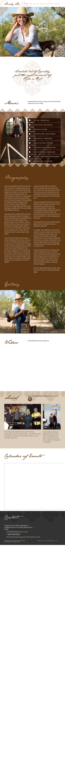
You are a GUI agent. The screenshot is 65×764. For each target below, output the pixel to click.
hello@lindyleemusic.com (17, 531)
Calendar (49, 4)
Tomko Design (45, 540)
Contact (57, 4)
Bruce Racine (56, 540)
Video (42, 4)
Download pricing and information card (23, 537)
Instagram (55, 396)
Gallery (36, 4)
